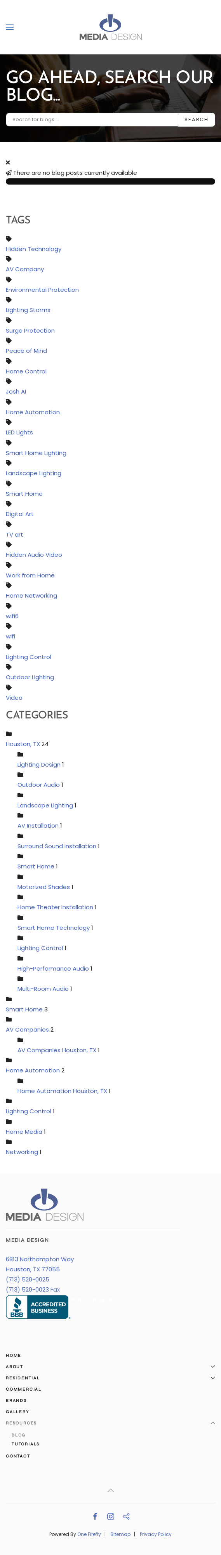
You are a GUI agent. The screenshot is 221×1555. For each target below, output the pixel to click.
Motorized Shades (43, 887)
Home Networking (31, 596)
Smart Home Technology (54, 928)
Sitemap (120, 1534)
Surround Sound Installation (56, 846)
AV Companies (27, 1030)
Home (13, 1355)
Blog (19, 1435)
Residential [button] (110, 1378)
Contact (18, 1456)
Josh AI (16, 392)
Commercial (24, 1389)
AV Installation (38, 826)
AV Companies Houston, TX (57, 1050)
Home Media (24, 1132)
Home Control (26, 371)
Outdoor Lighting (30, 677)
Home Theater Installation (55, 907)
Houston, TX (23, 744)
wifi (10, 637)
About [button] (110, 1366)
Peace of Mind (26, 351)
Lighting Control (28, 657)
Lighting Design (39, 764)
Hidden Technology (33, 249)
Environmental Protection (42, 290)
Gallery (17, 1411)
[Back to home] (111, 27)
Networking (22, 1152)
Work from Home (30, 575)
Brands (16, 1400)
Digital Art (20, 514)
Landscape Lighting (33, 473)
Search (196, 119)
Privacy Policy (156, 1534)
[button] (10, 27)
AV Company (25, 269)
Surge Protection (30, 330)
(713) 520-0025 (27, 1280)
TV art (14, 534)
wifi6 (12, 616)
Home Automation (33, 412)
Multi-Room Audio (43, 989)
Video (14, 698)
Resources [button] (110, 1423)
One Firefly (89, 1534)
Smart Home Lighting (36, 453)
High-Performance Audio (53, 968)
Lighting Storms (28, 310)
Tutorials (26, 1444)
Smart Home (24, 494)
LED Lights (19, 433)
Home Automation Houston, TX (62, 1091)
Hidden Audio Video (34, 555)
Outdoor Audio (38, 785)
